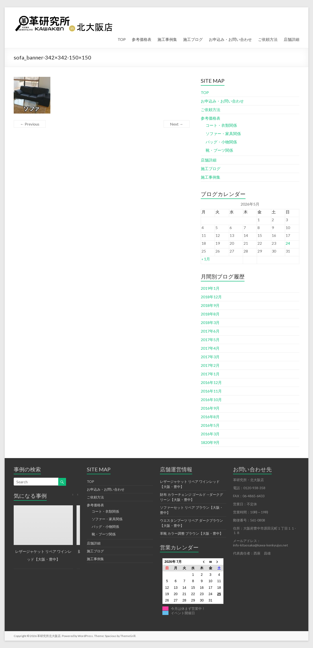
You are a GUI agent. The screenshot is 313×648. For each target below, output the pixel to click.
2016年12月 (211, 382)
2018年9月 (210, 305)
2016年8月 (210, 416)
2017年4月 (210, 348)
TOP (122, 39)
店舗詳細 (291, 39)
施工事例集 (167, 39)
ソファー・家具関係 (223, 133)
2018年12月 (211, 296)
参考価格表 (141, 39)
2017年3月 (210, 356)
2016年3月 (210, 433)
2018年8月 (210, 314)
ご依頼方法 (268, 39)
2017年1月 (210, 373)
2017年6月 (210, 331)
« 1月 (205, 258)
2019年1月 (210, 288)
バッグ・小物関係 (221, 141)
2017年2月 (210, 365)
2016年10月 (211, 399)
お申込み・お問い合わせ (230, 39)
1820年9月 (210, 442)
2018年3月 (210, 322)
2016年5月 (210, 425)
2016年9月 (210, 408)
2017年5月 (210, 339)
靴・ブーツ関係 (219, 150)
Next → (176, 124)
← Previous (29, 124)
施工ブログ (193, 39)
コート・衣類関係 (221, 125)
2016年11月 (211, 391)
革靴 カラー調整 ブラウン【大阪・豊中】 (191, 533)
